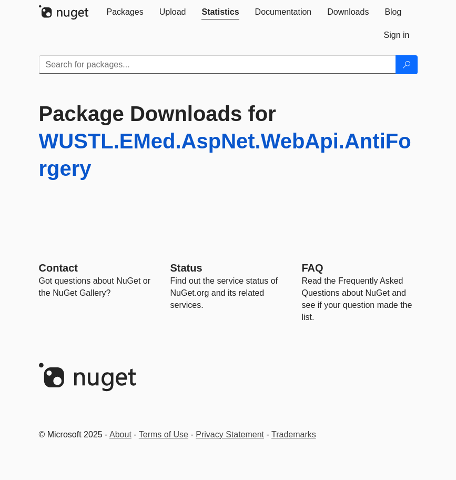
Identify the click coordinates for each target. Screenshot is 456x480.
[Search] (407, 64)
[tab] (125, 12)
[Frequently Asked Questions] (312, 268)
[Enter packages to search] (217, 64)
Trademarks (293, 434)
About (120, 434)
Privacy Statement (230, 434)
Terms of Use (163, 434)
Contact (58, 268)
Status (186, 268)
